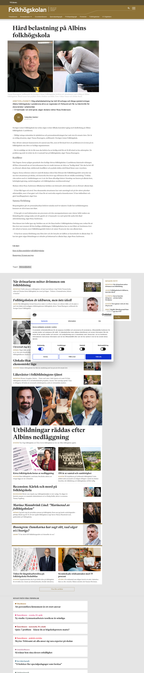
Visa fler (117, 319)
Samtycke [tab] (44, 321)
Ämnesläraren (25, 17)
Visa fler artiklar (57, 591)
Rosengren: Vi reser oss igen (23, 257)
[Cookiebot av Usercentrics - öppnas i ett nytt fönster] (103, 315)
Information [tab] (72, 321)
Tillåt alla (98, 356)
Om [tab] (99, 321)
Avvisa (45, 356)
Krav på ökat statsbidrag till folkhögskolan (28, 252)
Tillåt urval (72, 356)
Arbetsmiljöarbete (25, 268)
